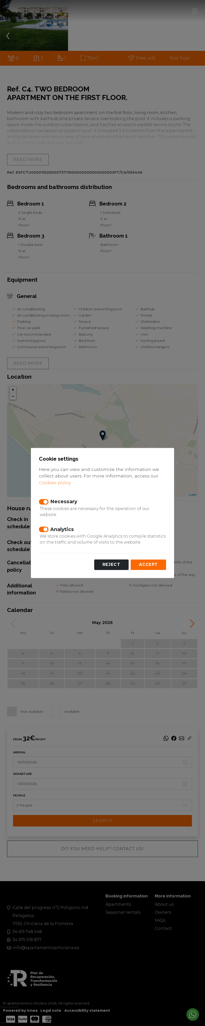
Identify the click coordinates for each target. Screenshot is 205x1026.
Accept (148, 564)
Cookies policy (55, 482)
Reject (111, 564)
